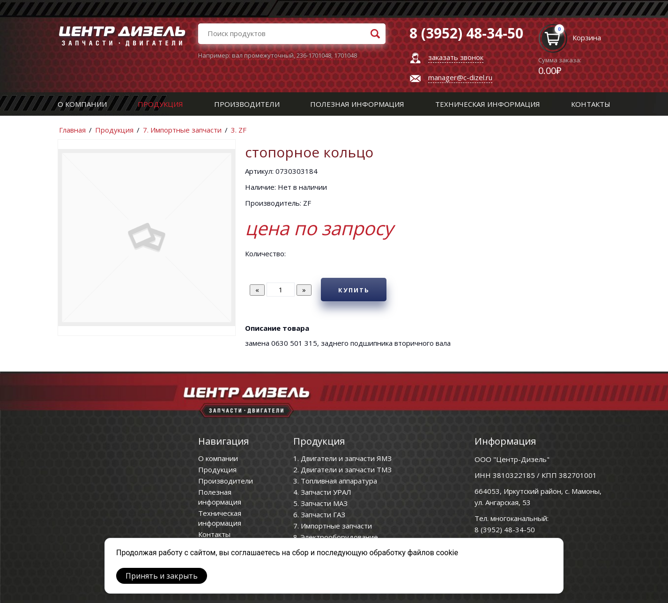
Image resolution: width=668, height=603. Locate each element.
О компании (82, 104)
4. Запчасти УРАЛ (322, 492)
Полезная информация (357, 104)
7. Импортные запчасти (182, 129)
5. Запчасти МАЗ (320, 503)
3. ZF (238, 129)
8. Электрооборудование (335, 537)
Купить (354, 290)
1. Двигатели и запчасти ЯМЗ (342, 458)
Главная (72, 129)
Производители (247, 104)
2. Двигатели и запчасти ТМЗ (342, 469)
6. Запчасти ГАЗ (319, 514)
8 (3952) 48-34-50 (505, 529)
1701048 (345, 55)
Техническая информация (487, 104)
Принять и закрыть (162, 576)
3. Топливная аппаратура (335, 480)
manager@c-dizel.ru (460, 77)
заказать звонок (455, 57)
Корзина (586, 37)
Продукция (160, 104)
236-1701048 (314, 55)
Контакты (590, 104)
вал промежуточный (263, 55)
